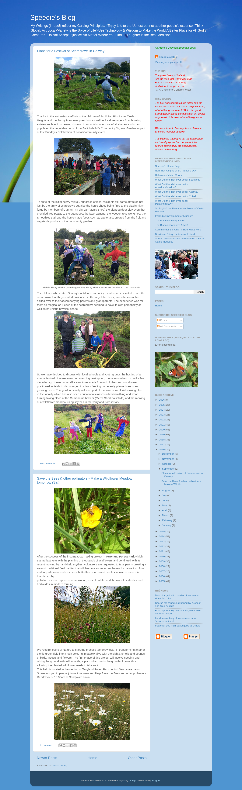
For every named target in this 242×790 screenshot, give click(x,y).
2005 (162, 581)
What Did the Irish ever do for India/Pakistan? (171, 202)
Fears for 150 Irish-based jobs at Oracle (177, 625)
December (168, 453)
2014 (162, 536)
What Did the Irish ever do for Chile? (175, 196)
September (168, 468)
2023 (162, 414)
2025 (162, 404)
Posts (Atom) (59, 765)
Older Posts (137, 758)
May (165, 505)
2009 (162, 561)
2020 (162, 429)
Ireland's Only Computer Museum (174, 216)
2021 (162, 424)
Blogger (156, 780)
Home (92, 758)
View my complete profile (169, 62)
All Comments (166, 326)
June (165, 500)
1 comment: (47, 745)
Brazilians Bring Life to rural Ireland (175, 234)
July (164, 495)
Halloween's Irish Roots (168, 175)
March (166, 515)
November (168, 458)
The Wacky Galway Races (170, 220)
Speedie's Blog (52, 17)
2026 (162, 399)
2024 (162, 409)
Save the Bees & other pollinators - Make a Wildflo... (181, 483)
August (166, 490)
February (167, 520)
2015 (162, 531)
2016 (162, 449)
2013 (162, 541)
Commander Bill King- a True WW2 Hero (178, 229)
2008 (162, 566)
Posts (162, 320)
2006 (162, 576)
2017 (162, 444)
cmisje (132, 780)
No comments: (48, 463)
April (165, 510)
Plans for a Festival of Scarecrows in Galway (70, 51)
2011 (162, 551)
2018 (162, 439)
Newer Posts (47, 758)
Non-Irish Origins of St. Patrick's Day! (176, 170)
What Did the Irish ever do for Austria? (176, 191)
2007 (162, 571)
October (167, 463)
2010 (162, 556)
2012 (162, 546)
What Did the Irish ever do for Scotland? (177, 179)
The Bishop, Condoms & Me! (171, 225)
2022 (162, 419)
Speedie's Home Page (168, 166)
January (167, 525)
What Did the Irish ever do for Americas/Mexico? (171, 186)
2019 (162, 434)
